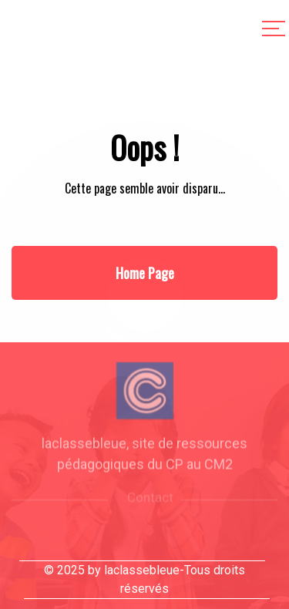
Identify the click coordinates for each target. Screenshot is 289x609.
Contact (150, 503)
